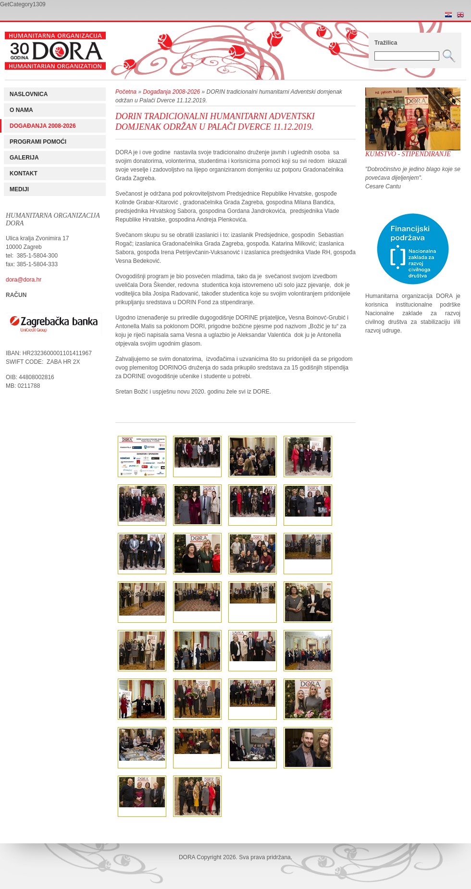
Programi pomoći (38, 141)
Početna (125, 91)
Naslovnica (29, 94)
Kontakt (23, 173)
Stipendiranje (426, 154)
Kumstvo (380, 154)
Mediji (19, 189)
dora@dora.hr (23, 279)
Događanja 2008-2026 (43, 126)
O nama (21, 110)
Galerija (24, 157)
